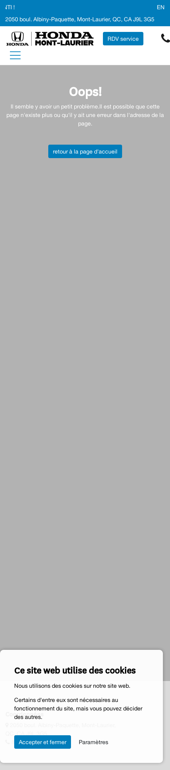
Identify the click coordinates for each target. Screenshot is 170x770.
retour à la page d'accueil (85, 151)
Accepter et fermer (42, 742)
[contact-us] (165, 38)
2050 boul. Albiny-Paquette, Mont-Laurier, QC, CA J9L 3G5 (79, 19)
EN (161, 7)
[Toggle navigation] (15, 55)
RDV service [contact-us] (123, 38)
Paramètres (93, 742)
